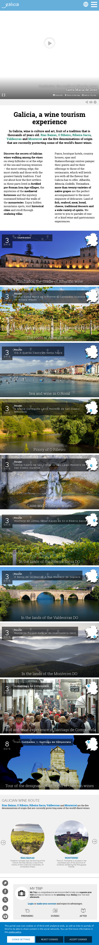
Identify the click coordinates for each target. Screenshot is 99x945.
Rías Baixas (9, 805)
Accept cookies (78, 939)
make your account (46, 903)
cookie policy (14, 932)
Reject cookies (49, 939)
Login (31, 903)
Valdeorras (53, 805)
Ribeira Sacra (37, 805)
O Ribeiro (22, 805)
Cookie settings (21, 939)
